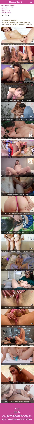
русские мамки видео (7, 7)
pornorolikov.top (5, 10)
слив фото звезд (6, 12)
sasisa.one (17, 408)
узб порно (4, 9)
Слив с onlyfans (17, 409)
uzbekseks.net (16, 2)
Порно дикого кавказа (7, 5)
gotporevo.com (17, 412)
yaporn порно (17, 411)
